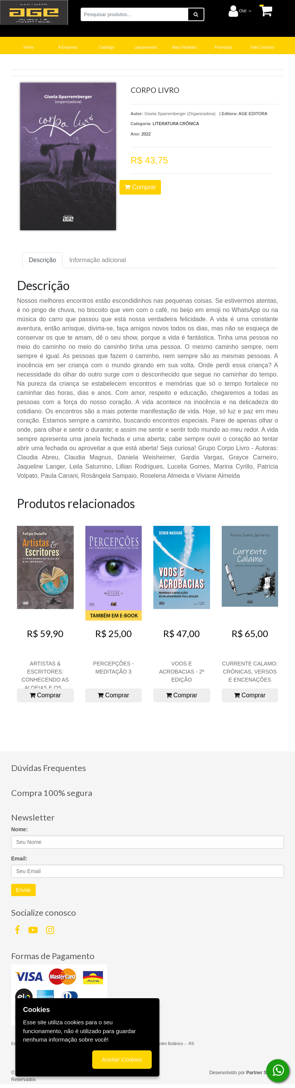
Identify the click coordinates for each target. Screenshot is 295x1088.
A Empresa (67, 47)
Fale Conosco (262, 47)
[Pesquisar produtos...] (134, 14)
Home (28, 47)
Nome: (19, 829)
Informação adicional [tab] (97, 260)
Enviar (23, 890)
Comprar (140, 187)
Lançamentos (145, 47)
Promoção (223, 47)
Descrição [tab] (42, 260)
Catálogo (106, 47)
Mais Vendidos (184, 47)
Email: (19, 858)
